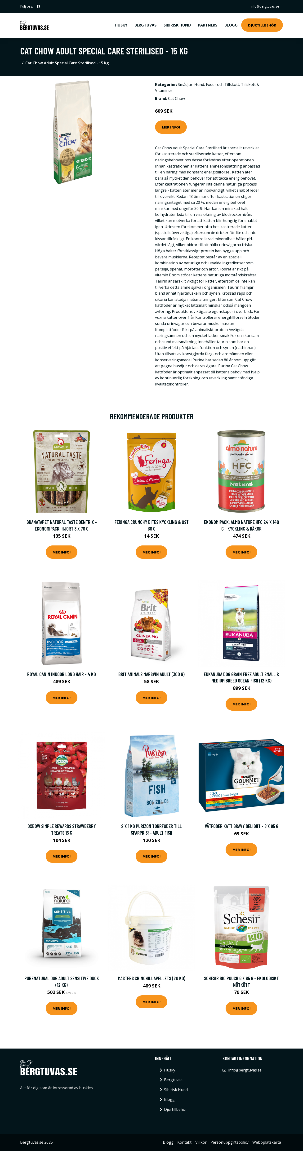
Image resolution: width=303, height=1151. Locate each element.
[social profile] (38, 6)
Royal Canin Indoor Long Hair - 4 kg (61, 674)
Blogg (231, 25)
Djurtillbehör (262, 25)
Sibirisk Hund (177, 25)
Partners (207, 25)
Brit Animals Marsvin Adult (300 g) (151, 674)
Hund (199, 84)
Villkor (201, 1142)
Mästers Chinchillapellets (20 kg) (151, 978)
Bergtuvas (145, 25)
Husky (121, 25)
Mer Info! (171, 127)
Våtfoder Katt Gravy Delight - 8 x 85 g (241, 826)
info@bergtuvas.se (265, 6)
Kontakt (184, 1142)
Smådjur (185, 84)
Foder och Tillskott (222, 84)
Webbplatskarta (266, 1142)
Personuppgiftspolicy (229, 1142)
